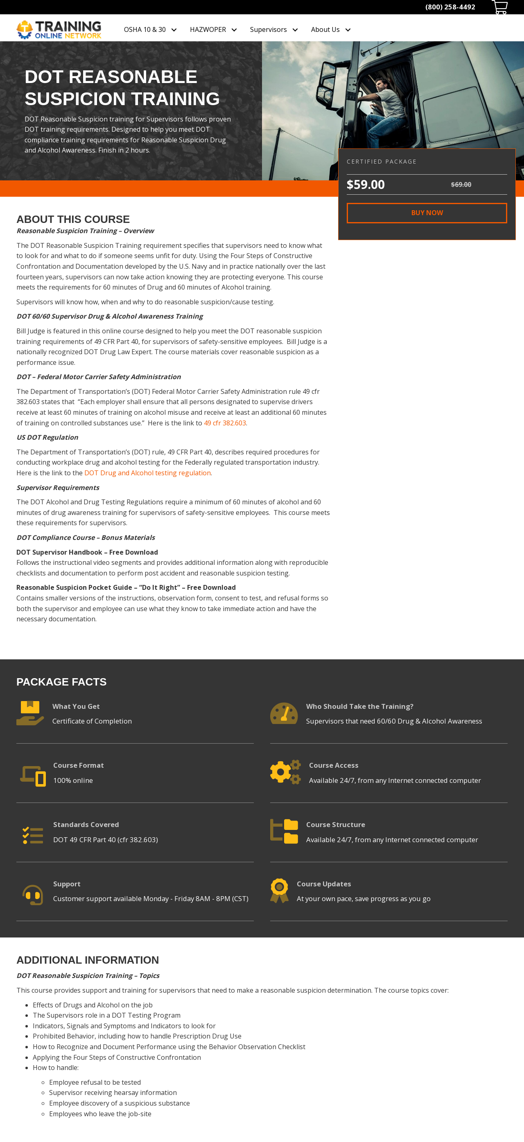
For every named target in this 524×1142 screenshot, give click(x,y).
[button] (427, 213)
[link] (151, 29)
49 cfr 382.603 (225, 422)
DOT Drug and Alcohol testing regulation (147, 472)
